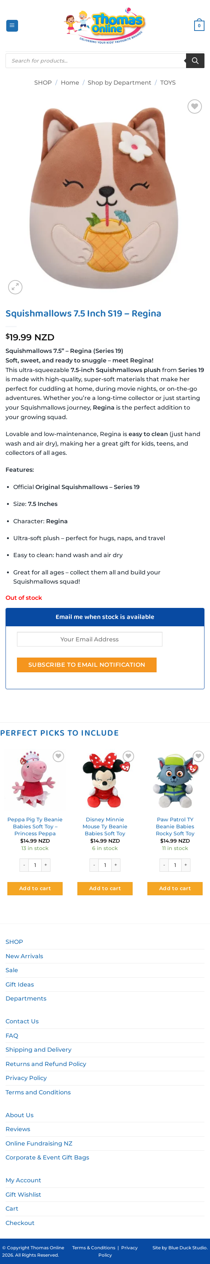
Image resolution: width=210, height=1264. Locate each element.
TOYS (168, 82)
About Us (20, 1115)
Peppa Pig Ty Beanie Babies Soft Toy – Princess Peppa (35, 826)
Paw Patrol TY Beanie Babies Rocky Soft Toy (175, 826)
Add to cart (35, 888)
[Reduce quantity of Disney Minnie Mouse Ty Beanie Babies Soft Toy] (94, 865)
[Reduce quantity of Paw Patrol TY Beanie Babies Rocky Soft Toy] (164, 865)
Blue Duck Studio (187, 1247)
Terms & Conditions (93, 1247)
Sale (12, 970)
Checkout (20, 1222)
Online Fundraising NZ (39, 1143)
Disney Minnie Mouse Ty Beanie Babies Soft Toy (105, 826)
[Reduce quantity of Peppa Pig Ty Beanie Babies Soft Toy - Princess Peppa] (24, 865)
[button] (12, 26)
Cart (12, 1208)
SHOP (43, 82)
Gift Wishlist (23, 1194)
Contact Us (22, 1021)
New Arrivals (24, 956)
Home (70, 82)
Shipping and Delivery (38, 1049)
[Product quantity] (35, 865)
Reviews (18, 1129)
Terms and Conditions (38, 1092)
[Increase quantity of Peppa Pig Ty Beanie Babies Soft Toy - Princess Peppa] (46, 865)
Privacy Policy (26, 1077)
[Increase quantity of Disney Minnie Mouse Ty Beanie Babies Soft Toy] (116, 865)
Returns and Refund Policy (46, 1064)
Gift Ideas (20, 984)
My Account (23, 1180)
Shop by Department (119, 82)
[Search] (195, 60)
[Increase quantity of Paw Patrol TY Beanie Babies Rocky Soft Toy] (186, 865)
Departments (26, 998)
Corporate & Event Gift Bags (47, 1157)
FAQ (12, 1035)
